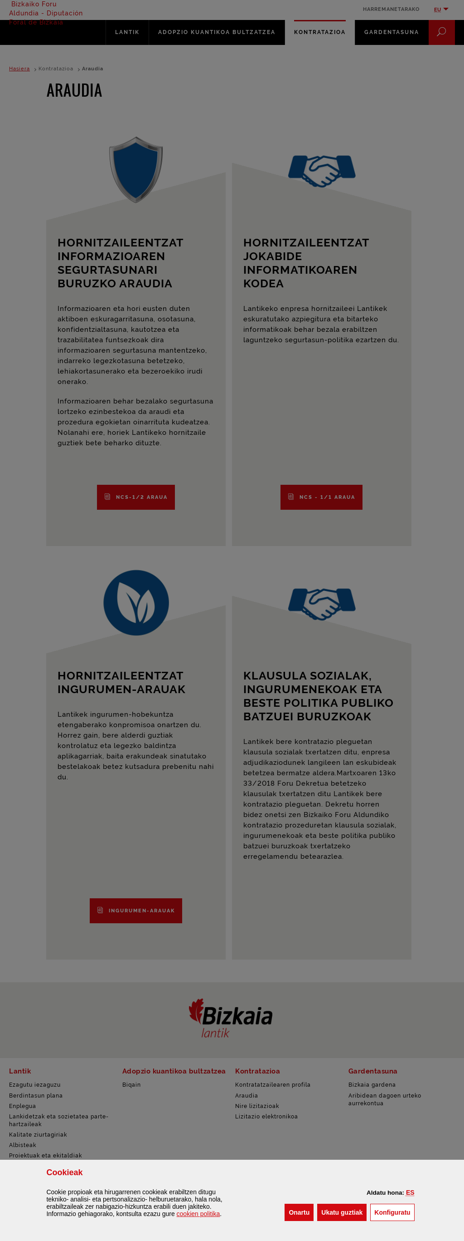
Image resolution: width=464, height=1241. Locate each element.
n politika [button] (198, 1213)
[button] (410, 1192)
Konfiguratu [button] (394, 1211)
